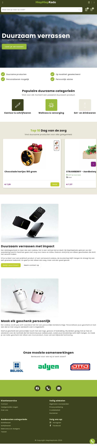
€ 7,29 (7, 187)
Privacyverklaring (56, 409)
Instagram (55, 425)
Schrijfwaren (6, 428)
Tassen (4, 434)
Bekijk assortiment (11, 267)
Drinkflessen (6, 425)
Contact (4, 406)
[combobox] (39, 10)
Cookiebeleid (54, 412)
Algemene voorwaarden (59, 406)
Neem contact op (31, 267)
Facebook (55, 428)
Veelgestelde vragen (9, 409)
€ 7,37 (69, 187)
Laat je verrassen (14, 46)
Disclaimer (53, 415)
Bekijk (54, 187)
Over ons (4, 412)
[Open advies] (92, 441)
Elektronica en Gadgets (10, 431)
